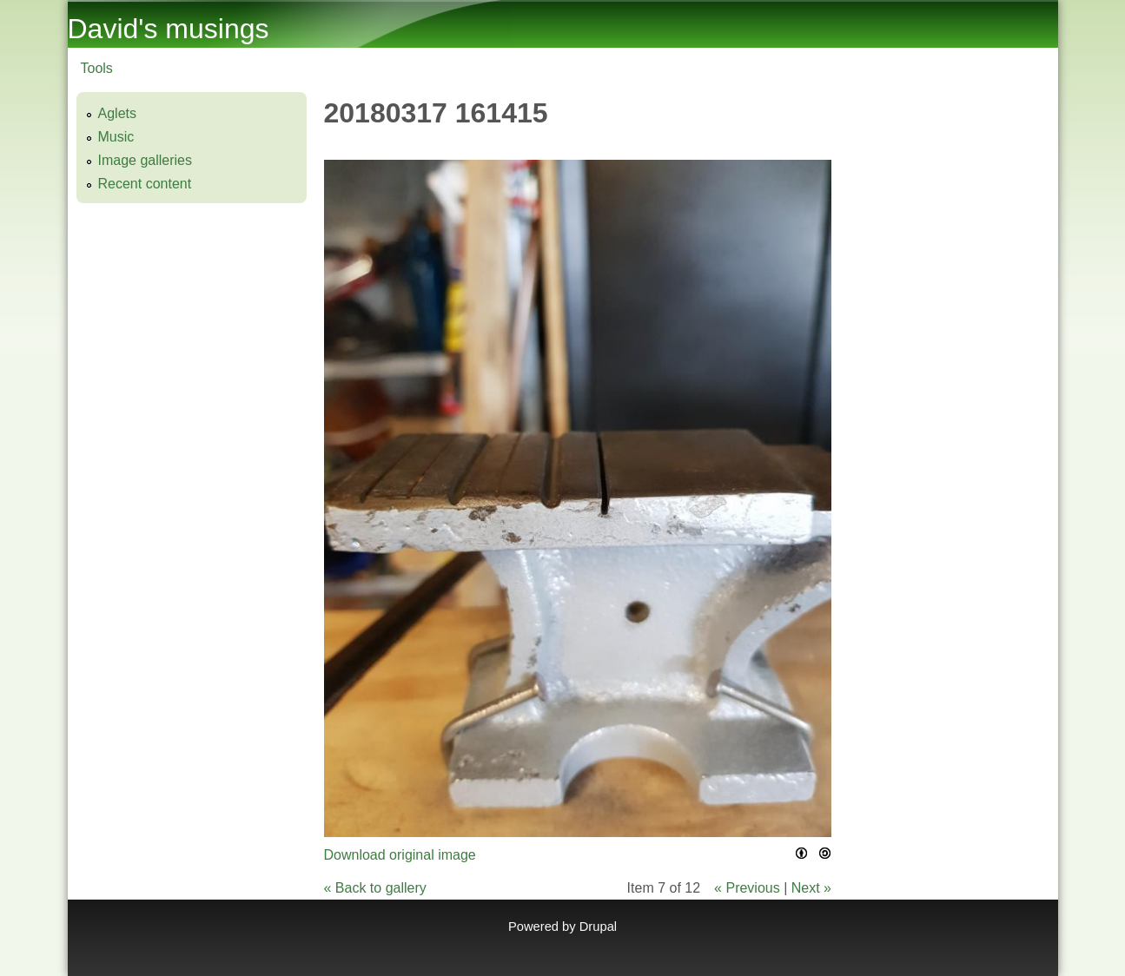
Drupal (598, 926)
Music (116, 136)
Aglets (117, 113)
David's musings (168, 28)
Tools (97, 68)
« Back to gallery (375, 887)
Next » (811, 887)
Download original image (400, 854)
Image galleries (145, 160)
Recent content (145, 183)
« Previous (747, 887)
